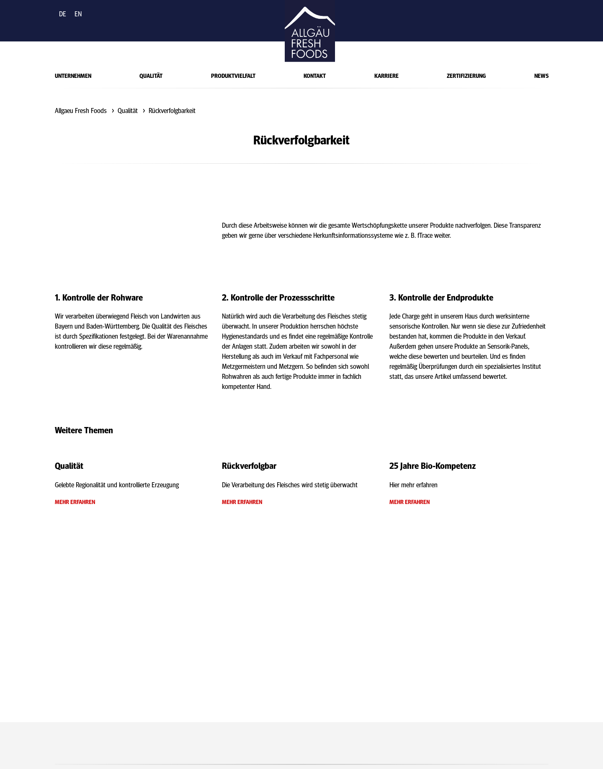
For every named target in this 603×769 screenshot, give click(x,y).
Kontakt (315, 75)
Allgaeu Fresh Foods (81, 110)
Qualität (150, 75)
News (541, 75)
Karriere (386, 75)
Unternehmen (73, 75)
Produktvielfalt (233, 75)
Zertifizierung (466, 75)
